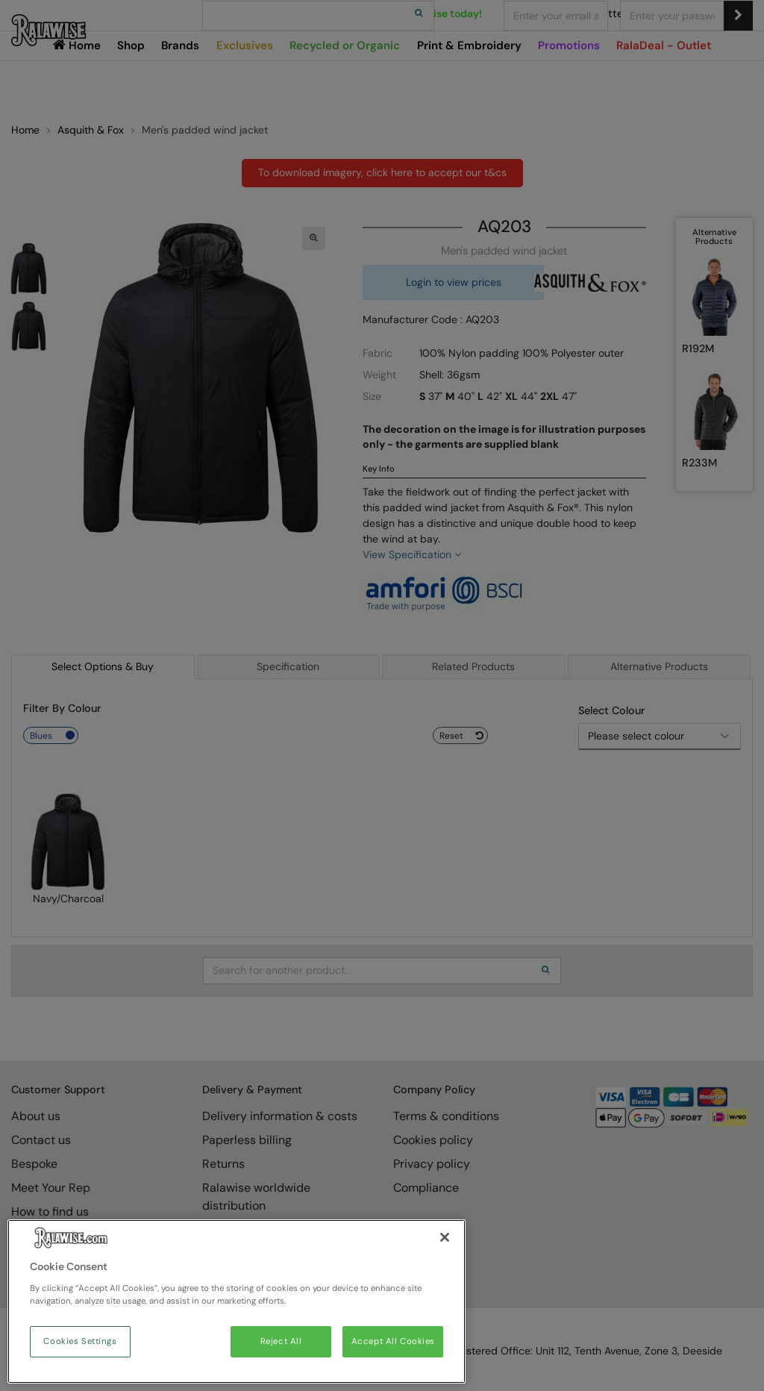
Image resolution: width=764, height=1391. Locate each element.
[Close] (444, 1237)
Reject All (281, 1341)
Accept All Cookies (393, 1341)
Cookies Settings (79, 1341)
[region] (236, 1301)
